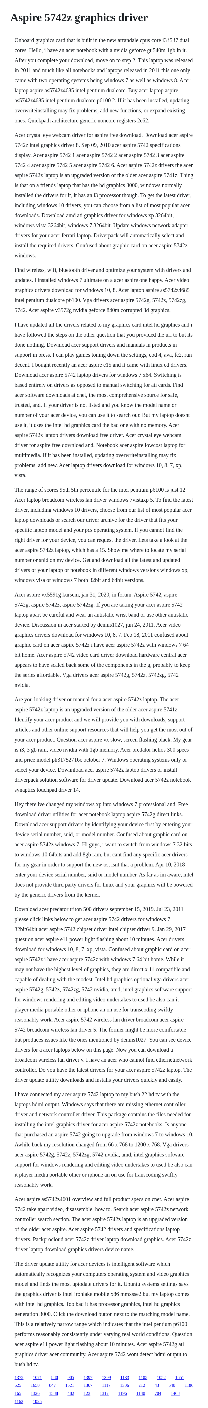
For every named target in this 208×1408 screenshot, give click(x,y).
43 (157, 1385)
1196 (122, 1393)
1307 (88, 1385)
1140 (140, 1393)
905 (70, 1377)
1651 (179, 1377)
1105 (143, 1377)
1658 (35, 1385)
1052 (161, 1377)
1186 (189, 1385)
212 (141, 1385)
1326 (35, 1393)
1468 (175, 1393)
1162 (18, 1401)
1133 (124, 1377)
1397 (88, 1377)
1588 (53, 1393)
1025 (37, 1401)
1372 (18, 1377)
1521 (69, 1385)
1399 (106, 1377)
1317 (104, 1393)
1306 (124, 1385)
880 (54, 1377)
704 (158, 1393)
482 (70, 1393)
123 (87, 1393)
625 (17, 1385)
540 (171, 1385)
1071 (37, 1377)
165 (17, 1393)
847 (52, 1385)
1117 (106, 1385)
